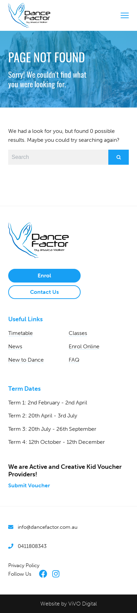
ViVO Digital (82, 603)
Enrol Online (84, 346)
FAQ (74, 359)
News (15, 346)
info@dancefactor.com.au (48, 527)
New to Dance (26, 359)
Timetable (20, 333)
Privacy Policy (23, 565)
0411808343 (32, 546)
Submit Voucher (29, 485)
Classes (78, 333)
